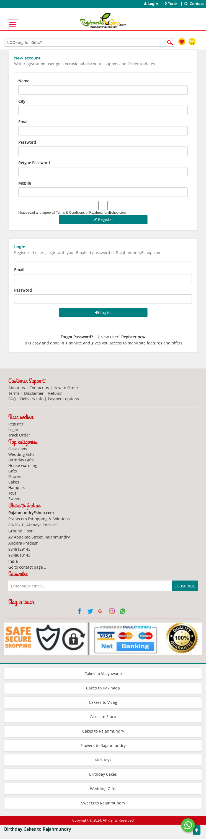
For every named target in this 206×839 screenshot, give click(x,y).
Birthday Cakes (103, 774)
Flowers (15, 476)
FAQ (12, 398)
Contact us (39, 387)
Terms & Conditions (70, 213)
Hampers (16, 487)
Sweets (14, 498)
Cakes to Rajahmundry (103, 731)
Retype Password (34, 162)
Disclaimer (34, 393)
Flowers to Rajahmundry (103, 745)
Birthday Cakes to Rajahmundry (37, 829)
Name (23, 80)
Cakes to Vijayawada (103, 673)
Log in (103, 312)
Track (172, 4)
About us (16, 387)
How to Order (65, 387)
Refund (55, 393)
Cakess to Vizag (103, 702)
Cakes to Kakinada (103, 688)
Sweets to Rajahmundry (103, 803)
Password (27, 142)
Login (151, 4)
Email (23, 121)
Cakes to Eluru (103, 716)
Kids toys (103, 759)
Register (103, 219)
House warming (22, 465)
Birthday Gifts (21, 459)
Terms (14, 393)
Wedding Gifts (21, 454)
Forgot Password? (77, 336)
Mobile (24, 183)
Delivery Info (31, 398)
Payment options (63, 398)
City (21, 101)
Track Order (19, 435)
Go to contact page (25, 567)
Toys (12, 493)
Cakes (13, 482)
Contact (194, 4)
